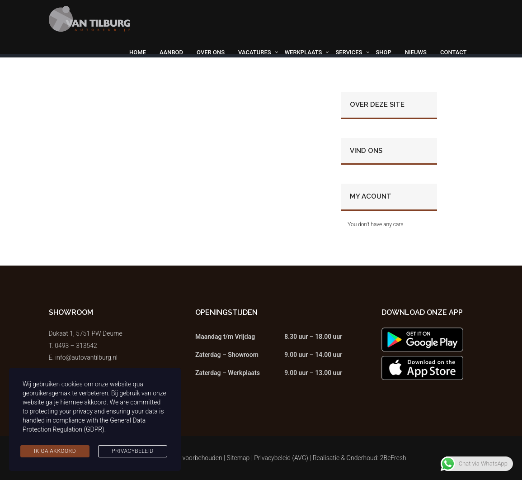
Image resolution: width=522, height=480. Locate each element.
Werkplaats (303, 52)
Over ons (211, 52)
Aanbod (171, 52)
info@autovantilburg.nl (86, 357)
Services (348, 52)
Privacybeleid (132, 451)
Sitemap (238, 457)
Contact (453, 52)
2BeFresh (393, 457)
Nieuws (416, 52)
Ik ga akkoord (55, 451)
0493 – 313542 (76, 345)
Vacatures (254, 52)
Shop (383, 52)
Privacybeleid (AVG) (281, 457)
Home (137, 52)
